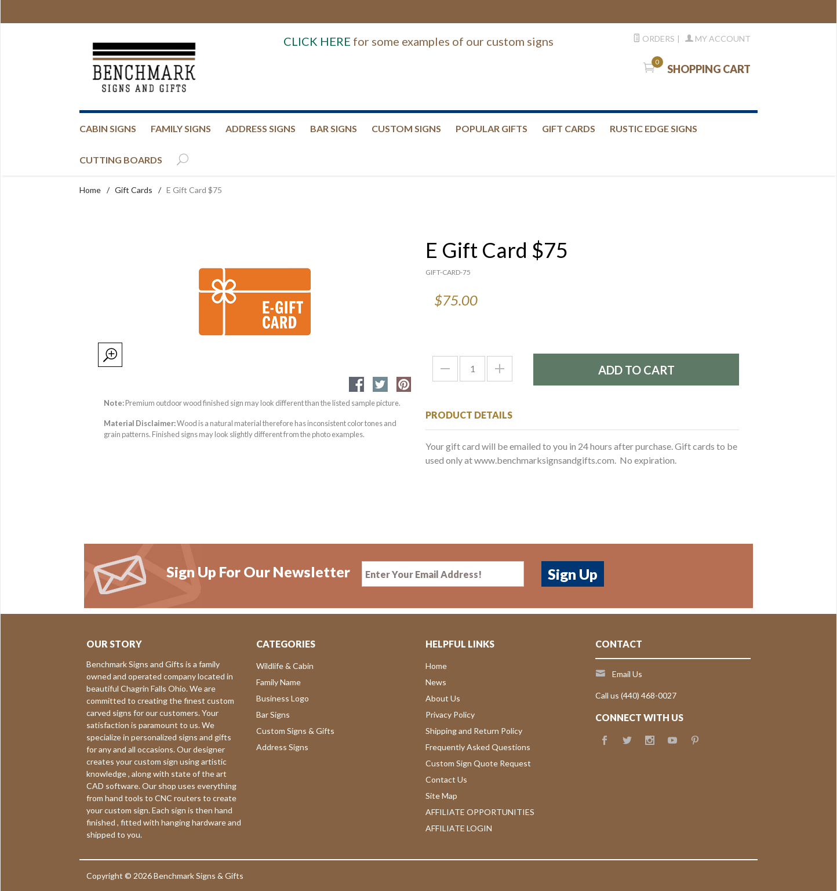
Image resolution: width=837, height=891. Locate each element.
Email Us (627, 674)
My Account (718, 38)
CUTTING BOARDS (120, 159)
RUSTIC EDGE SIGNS (653, 128)
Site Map (441, 796)
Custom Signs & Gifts (295, 731)
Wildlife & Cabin (285, 666)
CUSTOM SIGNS (406, 128)
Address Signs (282, 747)
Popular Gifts (491, 128)
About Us (442, 698)
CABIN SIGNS (107, 128)
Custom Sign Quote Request (478, 763)
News (435, 682)
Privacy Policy (450, 714)
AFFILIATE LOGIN (458, 828)
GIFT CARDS (568, 128)
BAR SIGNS (333, 128)
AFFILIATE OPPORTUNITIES (479, 812)
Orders (654, 38)
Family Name (278, 682)
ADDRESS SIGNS (260, 128)
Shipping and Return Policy (473, 731)
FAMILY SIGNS (181, 128)
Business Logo (282, 698)
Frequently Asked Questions (477, 747)
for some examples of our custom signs (418, 41)
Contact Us (446, 779)
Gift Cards (133, 190)
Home (90, 190)
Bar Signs (273, 714)
